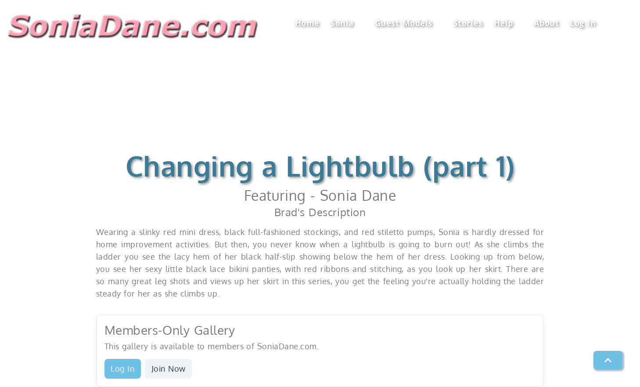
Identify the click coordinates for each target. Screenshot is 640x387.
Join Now (168, 368)
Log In (583, 23)
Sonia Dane (358, 195)
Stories (468, 23)
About (546, 23)
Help (508, 23)
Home (307, 23)
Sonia (347, 23)
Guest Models (408, 23)
